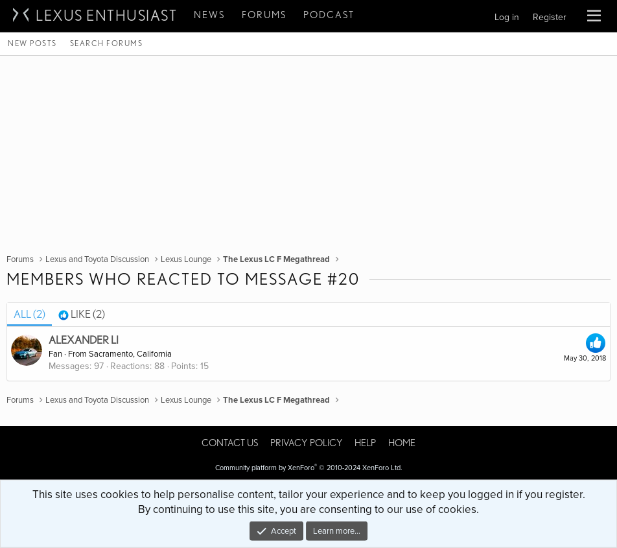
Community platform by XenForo (308, 468)
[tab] (81, 314)
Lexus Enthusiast (106, 15)
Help (365, 443)
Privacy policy (306, 443)
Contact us (230, 443)
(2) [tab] (29, 313)
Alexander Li (84, 339)
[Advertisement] (308, 153)
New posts (32, 43)
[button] (594, 16)
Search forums (106, 43)
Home (401, 443)
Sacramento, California (130, 354)
